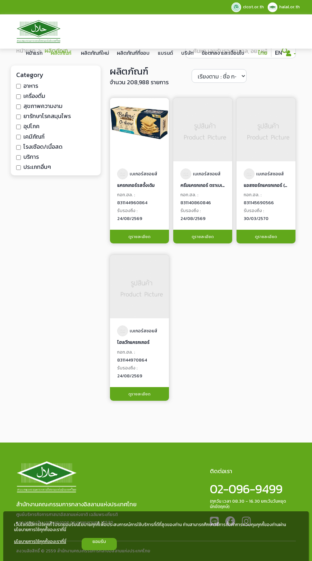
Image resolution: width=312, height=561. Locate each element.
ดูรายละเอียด (139, 236)
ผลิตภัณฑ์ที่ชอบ (133, 53)
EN (278, 52)
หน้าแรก (34, 53)
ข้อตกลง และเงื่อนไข (223, 53)
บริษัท (187, 53)
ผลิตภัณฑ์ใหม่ (95, 53)
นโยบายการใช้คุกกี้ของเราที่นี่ (40, 541)
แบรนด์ (165, 53)
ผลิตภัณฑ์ (61, 53)
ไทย (262, 52)
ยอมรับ (99, 541)
